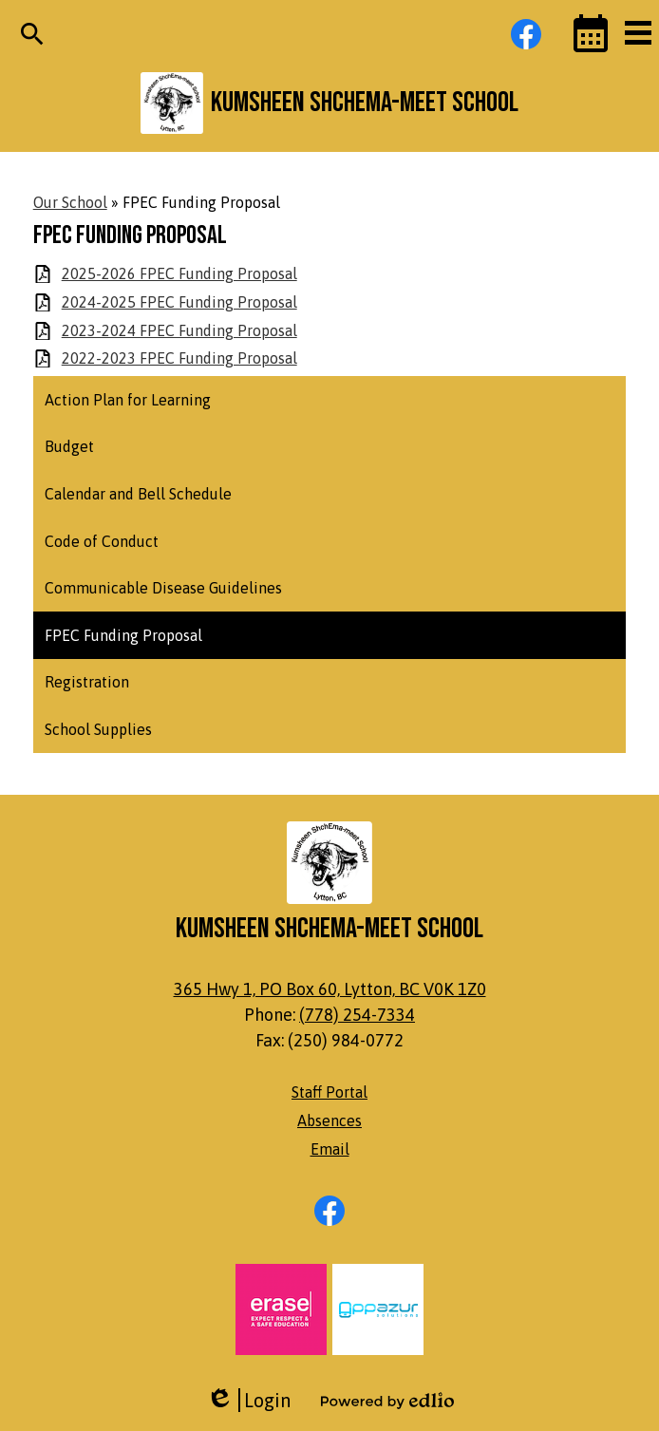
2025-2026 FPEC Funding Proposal (179, 273)
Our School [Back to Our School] (70, 202)
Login (248, 1400)
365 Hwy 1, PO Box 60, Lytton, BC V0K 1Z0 (330, 989)
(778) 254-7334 (357, 1015)
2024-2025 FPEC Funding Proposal (179, 302)
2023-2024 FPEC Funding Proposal (179, 330)
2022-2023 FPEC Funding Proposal (179, 358)
